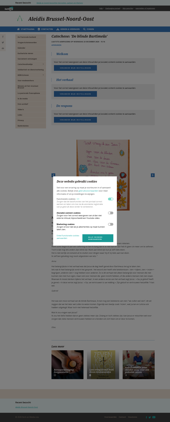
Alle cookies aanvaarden (95, 238)
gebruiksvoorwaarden (88, 190)
